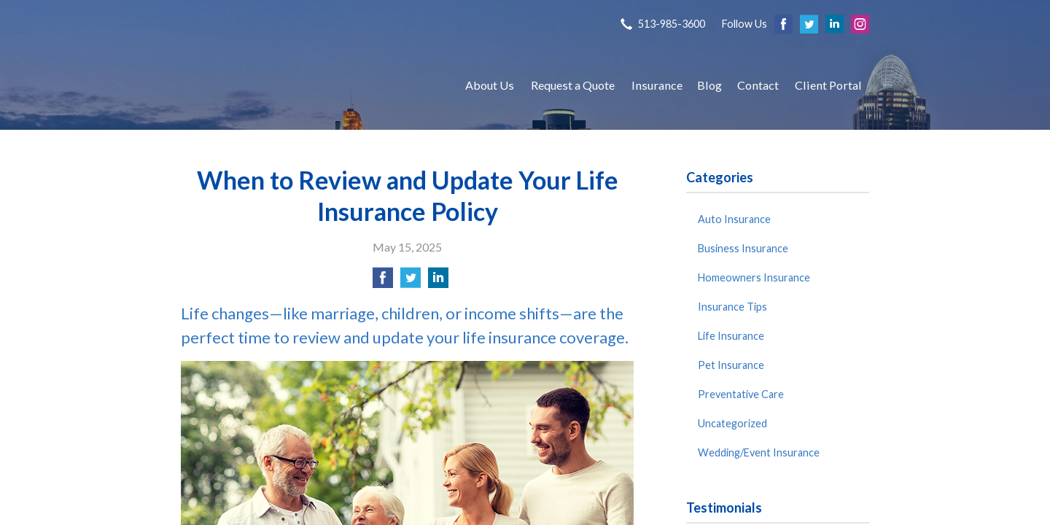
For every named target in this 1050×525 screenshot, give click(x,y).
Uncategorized (732, 423)
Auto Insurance (734, 219)
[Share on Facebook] (383, 282)
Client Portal (828, 85)
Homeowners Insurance (754, 277)
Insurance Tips (732, 306)
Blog (709, 85)
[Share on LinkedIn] (438, 282)
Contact (758, 85)
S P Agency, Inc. (308, 85)
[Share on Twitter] (410, 282)
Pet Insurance (731, 365)
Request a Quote (573, 85)
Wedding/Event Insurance (759, 452)
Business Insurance (743, 248)
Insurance (656, 85)
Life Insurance (731, 336)
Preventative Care (741, 394)
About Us (489, 85)
